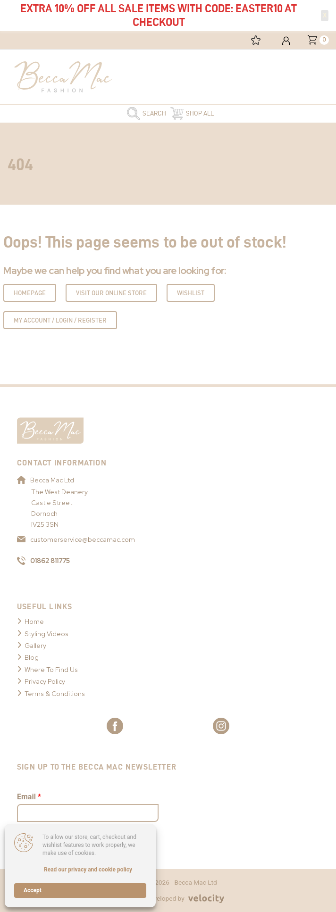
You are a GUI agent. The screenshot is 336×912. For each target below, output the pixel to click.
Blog (32, 657)
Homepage (30, 293)
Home (34, 621)
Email (29, 796)
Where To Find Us (51, 669)
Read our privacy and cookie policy (88, 869)
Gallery (35, 645)
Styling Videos (46, 634)
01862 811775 (43, 560)
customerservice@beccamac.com (76, 539)
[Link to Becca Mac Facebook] (115, 726)
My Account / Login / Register (60, 320)
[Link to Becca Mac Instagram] (221, 726)
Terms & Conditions (55, 693)
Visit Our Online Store (111, 293)
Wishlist (190, 293)
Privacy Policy (45, 681)
